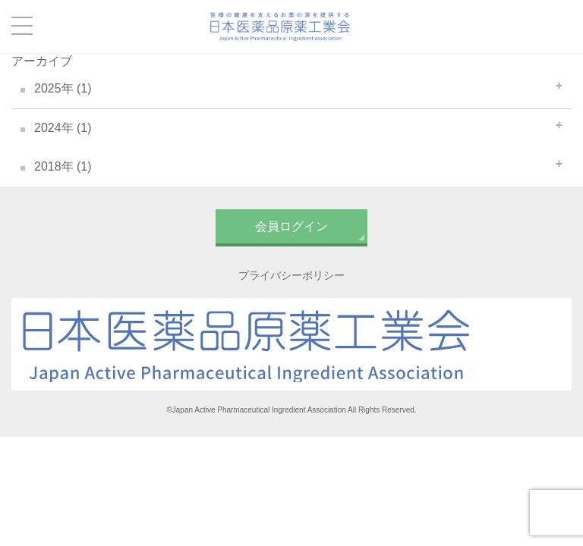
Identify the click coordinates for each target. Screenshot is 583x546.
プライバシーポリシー (291, 275)
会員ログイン (291, 226)
